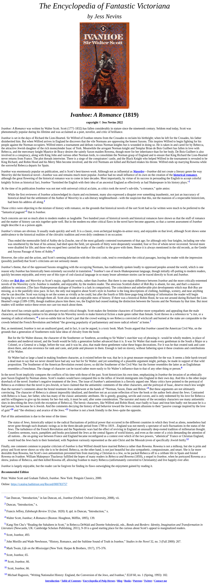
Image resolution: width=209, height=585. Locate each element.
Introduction (52, 580)
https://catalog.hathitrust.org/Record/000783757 (39, 484)
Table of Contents (71, 580)
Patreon (137, 580)
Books (127, 580)
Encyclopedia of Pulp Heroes (99, 580)
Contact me (160, 580)
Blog (119, 580)
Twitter (148, 580)
